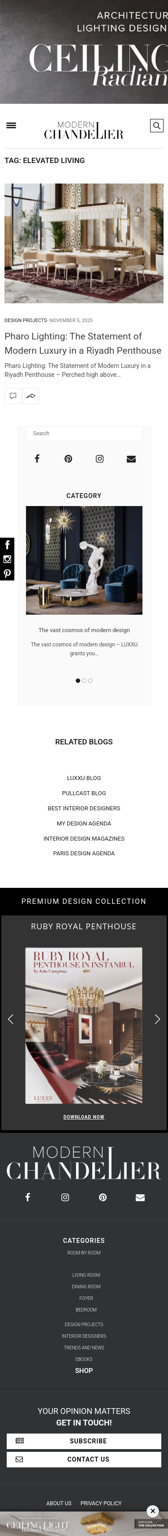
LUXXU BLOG (84, 778)
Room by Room (84, 1252)
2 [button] (84, 680)
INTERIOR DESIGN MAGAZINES (84, 838)
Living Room (86, 1275)
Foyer (86, 1298)
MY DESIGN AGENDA (84, 823)
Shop (84, 1371)
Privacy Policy (101, 1503)
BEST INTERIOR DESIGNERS (84, 808)
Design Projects (25, 320)
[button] (157, 1019)
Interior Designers (84, 1336)
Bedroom (86, 1309)
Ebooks (84, 1359)
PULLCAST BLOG (84, 793)
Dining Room (86, 1286)
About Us (59, 1503)
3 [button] (90, 680)
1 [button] (78, 680)
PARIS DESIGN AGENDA (84, 853)
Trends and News (84, 1347)
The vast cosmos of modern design (84, 630)
